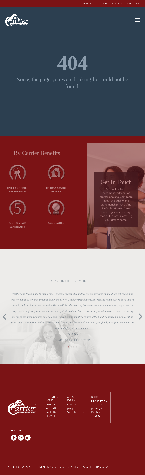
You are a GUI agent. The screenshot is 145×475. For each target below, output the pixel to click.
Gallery (51, 412)
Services (51, 416)
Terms (95, 416)
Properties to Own (94, 3)
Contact (73, 404)
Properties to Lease (126, 3)
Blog (94, 397)
